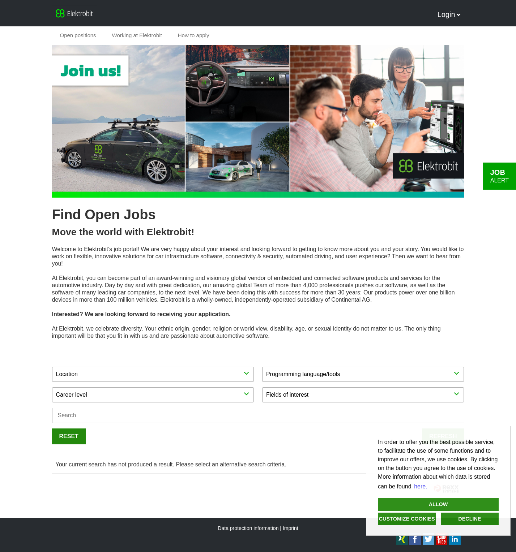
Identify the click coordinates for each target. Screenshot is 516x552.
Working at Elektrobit (137, 35)
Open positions (78, 35)
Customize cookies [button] (407, 519)
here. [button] (420, 486)
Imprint (290, 528)
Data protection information (248, 528)
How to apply (193, 35)
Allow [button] (438, 504)
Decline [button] (469, 519)
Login (449, 14)
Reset (68, 436)
